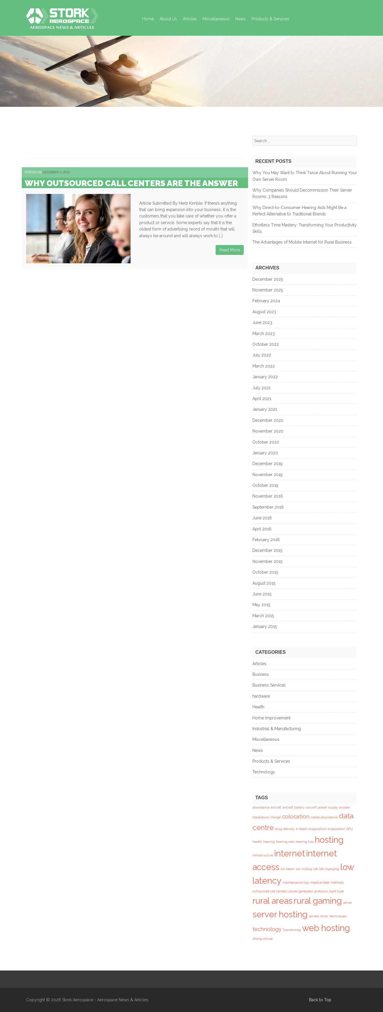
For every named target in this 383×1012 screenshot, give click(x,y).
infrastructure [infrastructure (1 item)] (262, 855)
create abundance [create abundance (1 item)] (324, 817)
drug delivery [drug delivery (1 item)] (285, 829)
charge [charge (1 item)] (275, 817)
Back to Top (320, 999)
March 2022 (263, 366)
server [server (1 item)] (347, 902)
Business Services (269, 685)
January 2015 (264, 626)
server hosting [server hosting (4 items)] (280, 914)
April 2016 (262, 529)
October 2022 (265, 344)
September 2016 (268, 507)
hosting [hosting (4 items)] (329, 840)
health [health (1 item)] (257, 841)
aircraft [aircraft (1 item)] (276, 807)
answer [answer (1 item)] (344, 807)
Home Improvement (271, 718)
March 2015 (263, 615)
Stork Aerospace (77, 999)
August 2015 (263, 583)
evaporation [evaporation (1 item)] (336, 829)
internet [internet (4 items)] (289, 853)
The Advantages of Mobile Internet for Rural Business (302, 242)
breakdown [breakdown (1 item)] (260, 817)
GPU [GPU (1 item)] (349, 829)
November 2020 (267, 431)
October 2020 (265, 442)
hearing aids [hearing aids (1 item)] (285, 841)
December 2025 (267, 279)
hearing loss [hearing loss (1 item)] (305, 841)
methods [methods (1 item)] (337, 882)
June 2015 (261, 594)
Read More (229, 250)
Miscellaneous (216, 19)
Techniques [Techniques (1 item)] (337, 916)
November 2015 (267, 561)
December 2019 (267, 463)
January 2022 (265, 376)
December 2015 (267, 550)
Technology (263, 772)
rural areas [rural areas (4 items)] (272, 901)
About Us (168, 19)
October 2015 (265, 572)
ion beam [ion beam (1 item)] (288, 869)
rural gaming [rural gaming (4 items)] (318, 901)
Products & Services (270, 19)
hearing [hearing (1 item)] (269, 841)
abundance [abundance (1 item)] (261, 807)
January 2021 (264, 409)
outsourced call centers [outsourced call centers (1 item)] (269, 891)
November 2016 (267, 496)
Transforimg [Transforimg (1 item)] (292, 930)
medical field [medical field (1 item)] (319, 882)
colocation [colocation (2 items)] (295, 816)
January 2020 (265, 453)
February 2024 (266, 300)
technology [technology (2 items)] (266, 929)
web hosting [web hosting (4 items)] (326, 928)
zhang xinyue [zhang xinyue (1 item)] (262, 938)
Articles (190, 19)
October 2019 (265, 485)
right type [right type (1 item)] (336, 891)
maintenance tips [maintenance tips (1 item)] (296, 882)
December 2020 (267, 420)
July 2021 (261, 388)
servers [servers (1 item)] (314, 916)
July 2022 (261, 355)
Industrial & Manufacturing (276, 728)
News (240, 19)
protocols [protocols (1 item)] (321, 891)
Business (260, 674)
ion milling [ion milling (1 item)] (304, 869)
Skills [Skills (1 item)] (324, 916)
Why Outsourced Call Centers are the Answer (131, 183)
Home (148, 19)
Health (258, 707)
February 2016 (266, 539)
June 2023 (262, 322)
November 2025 (267, 290)
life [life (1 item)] (315, 869)
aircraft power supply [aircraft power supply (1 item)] (322, 807)
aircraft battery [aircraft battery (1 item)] (294, 807)
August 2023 (264, 311)
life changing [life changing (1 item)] (329, 869)
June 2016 (262, 518)
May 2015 (261, 604)
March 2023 (263, 333)
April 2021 (261, 398)
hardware (261, 696)
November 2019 (267, 474)
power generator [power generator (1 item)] (300, 891)
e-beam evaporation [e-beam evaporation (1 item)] (311, 829)
